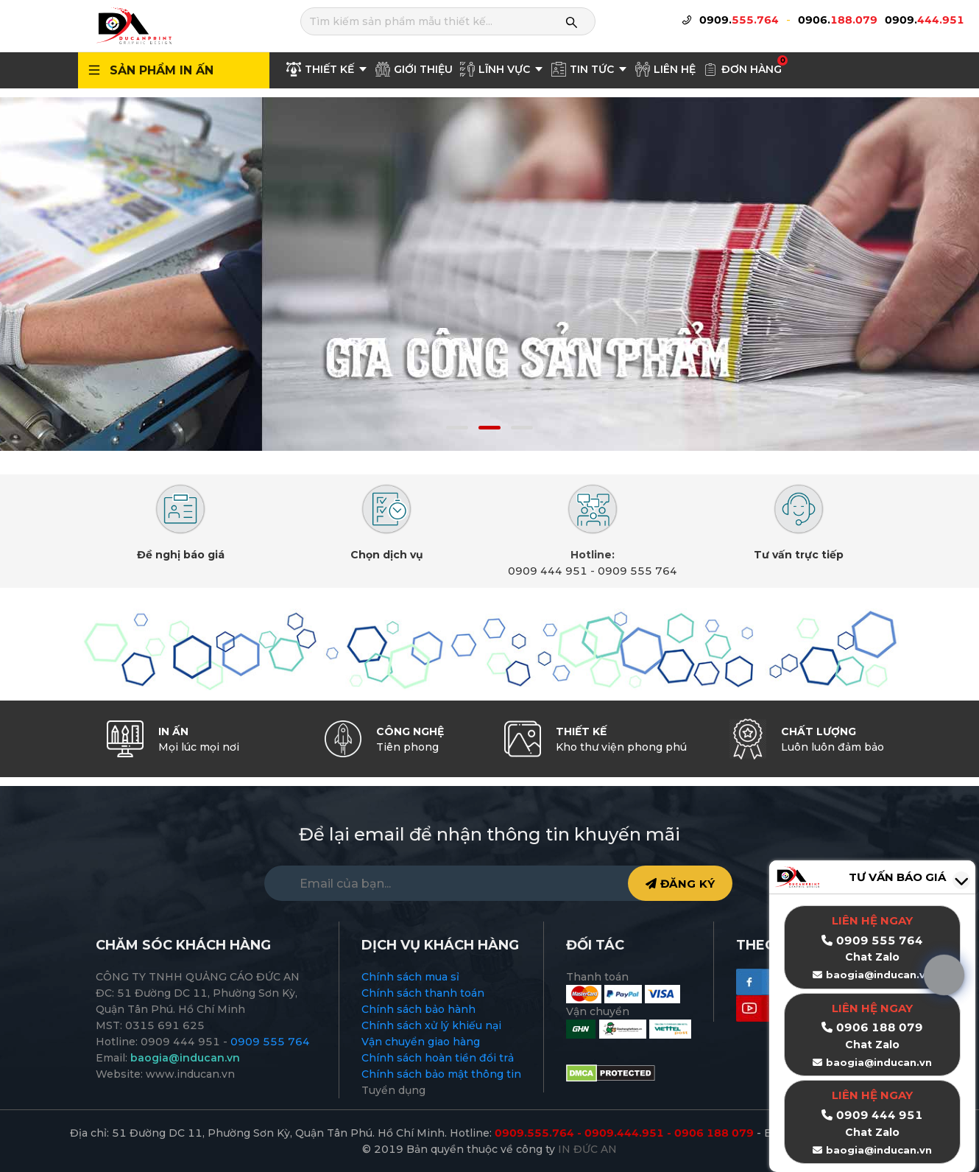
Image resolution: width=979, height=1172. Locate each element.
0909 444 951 (547, 571)
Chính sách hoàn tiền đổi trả (437, 1057)
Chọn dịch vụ (386, 554)
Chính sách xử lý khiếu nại (431, 1025)
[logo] (133, 25)
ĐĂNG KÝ (680, 884)
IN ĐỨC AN (587, 1149)
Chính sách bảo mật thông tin (441, 1074)
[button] (457, 427)
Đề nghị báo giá (181, 554)
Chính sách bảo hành (418, 1009)
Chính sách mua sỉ (410, 976)
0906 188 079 (879, 1027)
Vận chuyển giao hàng (420, 1041)
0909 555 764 (637, 571)
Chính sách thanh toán (422, 993)
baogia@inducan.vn (879, 1062)
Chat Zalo (872, 1044)
